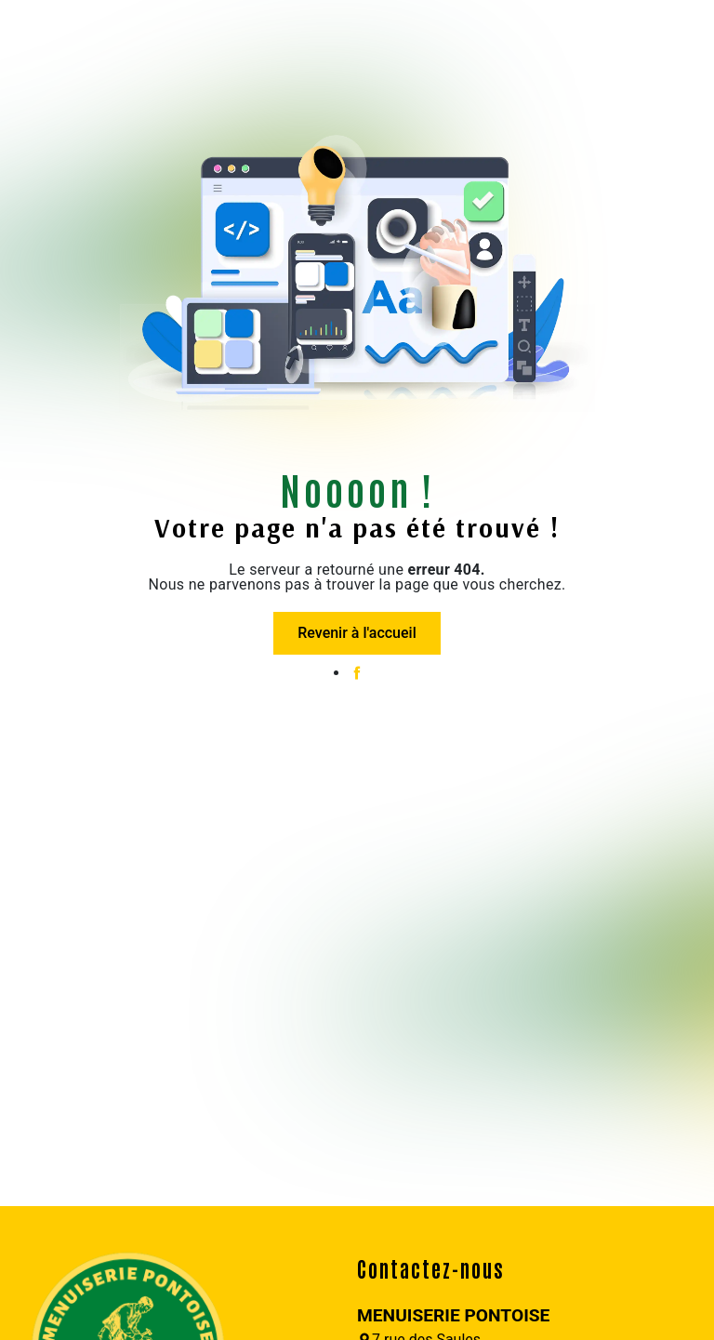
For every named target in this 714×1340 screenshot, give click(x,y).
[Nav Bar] (26, 32)
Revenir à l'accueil (357, 633)
